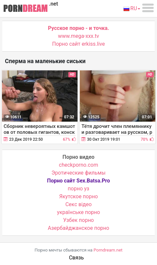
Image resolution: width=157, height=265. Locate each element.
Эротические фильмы (79, 173)
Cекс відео (78, 204)
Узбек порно (78, 220)
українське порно (78, 212)
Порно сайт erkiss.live (78, 44)
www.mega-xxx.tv (78, 36)
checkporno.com (78, 165)
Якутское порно (78, 196)
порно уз (78, 188)
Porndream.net (108, 250)
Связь (76, 257)
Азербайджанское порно (78, 228)
